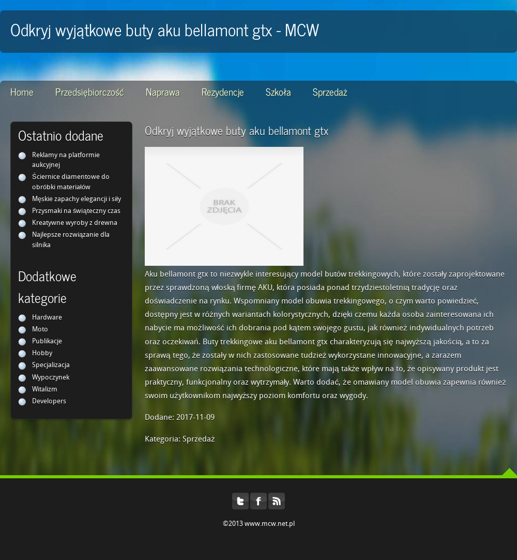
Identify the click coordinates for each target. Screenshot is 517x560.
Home (22, 91)
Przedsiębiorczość (89, 91)
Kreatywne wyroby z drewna (74, 223)
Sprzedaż (330, 91)
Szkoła (278, 91)
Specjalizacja (51, 365)
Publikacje (47, 341)
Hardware (47, 317)
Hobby (42, 353)
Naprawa (163, 91)
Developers (49, 401)
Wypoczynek (50, 377)
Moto (40, 329)
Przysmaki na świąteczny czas (76, 211)
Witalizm (44, 389)
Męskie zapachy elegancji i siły (76, 199)
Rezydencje (223, 91)
